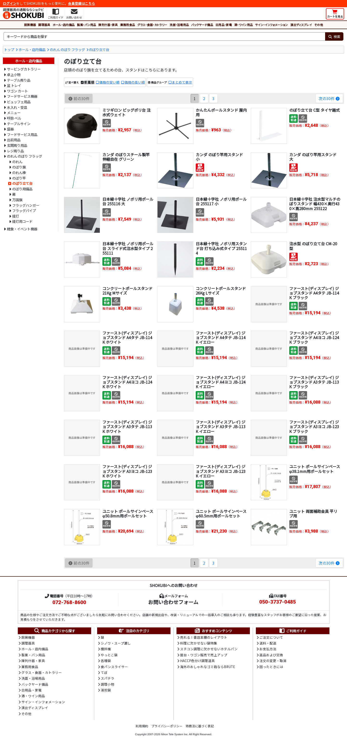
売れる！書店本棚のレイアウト (203, 637)
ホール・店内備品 (64, 25)
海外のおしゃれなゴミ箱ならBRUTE (207, 666)
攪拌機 (106, 648)
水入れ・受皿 (17, 107)
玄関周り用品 (17, 145)
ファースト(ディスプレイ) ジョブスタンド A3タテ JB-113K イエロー (221, 426)
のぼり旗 (19, 166)
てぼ (104, 672)
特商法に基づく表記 (200, 726)
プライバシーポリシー (167, 726)
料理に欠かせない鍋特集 (198, 643)
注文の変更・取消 (272, 660)
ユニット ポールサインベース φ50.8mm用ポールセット (127, 513)
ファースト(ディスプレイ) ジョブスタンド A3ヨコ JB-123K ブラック (314, 426)
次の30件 (329, 98)
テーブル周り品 (18, 80)
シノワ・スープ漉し (116, 643)
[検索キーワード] (164, 36)
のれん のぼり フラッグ (67, 49)
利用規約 (142, 726)
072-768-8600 (69, 602)
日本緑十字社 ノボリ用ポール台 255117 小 (221, 201)
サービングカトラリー (24, 68)
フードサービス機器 (22, 96)
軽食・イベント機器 (22, 228)
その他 (318, 25)
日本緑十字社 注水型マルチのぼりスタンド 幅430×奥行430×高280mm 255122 (314, 203)
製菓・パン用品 (86, 25)
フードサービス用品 (22, 134)
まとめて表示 (182, 82)
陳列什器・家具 (108, 25)
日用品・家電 (223, 25)
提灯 (15, 216)
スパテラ (107, 678)
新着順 (89, 82)
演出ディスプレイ (301, 25)
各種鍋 (106, 660)
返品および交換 (271, 654)
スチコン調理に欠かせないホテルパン (209, 648)
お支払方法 (267, 648)
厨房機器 (30, 25)
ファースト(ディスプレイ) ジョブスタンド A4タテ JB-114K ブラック (314, 292)
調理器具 (44, 25)
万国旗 (17, 199)
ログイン (9, 3)
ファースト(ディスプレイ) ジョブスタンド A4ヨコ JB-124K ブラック (314, 337)
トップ (9, 49)
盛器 (10, 128)
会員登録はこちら (81, 3)
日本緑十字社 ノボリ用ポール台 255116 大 (127, 201)
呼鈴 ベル (14, 118)
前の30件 (78, 98)
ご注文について (271, 637)
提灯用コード (22, 221)
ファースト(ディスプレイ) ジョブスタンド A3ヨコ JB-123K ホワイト (127, 471)
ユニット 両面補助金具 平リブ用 (313, 513)
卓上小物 (13, 74)
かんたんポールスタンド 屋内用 (221, 112)
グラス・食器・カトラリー (152, 25)
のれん (17, 161)
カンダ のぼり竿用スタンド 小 (219, 157)
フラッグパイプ (24, 210)
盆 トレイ (14, 85)
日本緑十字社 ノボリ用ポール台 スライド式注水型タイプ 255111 (127, 248)
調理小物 (107, 684)
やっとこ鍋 (109, 654)
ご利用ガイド (292, 630)
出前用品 (13, 139)
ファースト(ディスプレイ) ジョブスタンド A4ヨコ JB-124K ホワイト (127, 381)
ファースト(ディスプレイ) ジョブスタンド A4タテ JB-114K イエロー (221, 337)
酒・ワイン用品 (243, 25)
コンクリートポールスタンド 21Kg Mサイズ (127, 290)
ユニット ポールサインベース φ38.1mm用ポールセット (314, 469)
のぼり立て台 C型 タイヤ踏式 (314, 110)
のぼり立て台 (99, 49)
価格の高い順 (135, 82)
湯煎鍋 (106, 690)
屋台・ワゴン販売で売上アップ (203, 654)
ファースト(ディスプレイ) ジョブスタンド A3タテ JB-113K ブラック (314, 381)
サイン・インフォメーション (271, 25)
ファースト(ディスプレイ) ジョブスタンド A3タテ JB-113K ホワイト (127, 426)
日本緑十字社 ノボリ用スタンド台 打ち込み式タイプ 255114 (221, 248)
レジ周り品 (15, 150)
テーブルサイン (18, 123)
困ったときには (271, 666)
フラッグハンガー (25, 205)
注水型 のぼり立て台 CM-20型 (313, 246)
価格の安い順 (109, 82)
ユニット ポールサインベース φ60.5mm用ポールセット (221, 513)
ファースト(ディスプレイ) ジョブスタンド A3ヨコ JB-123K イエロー (221, 471)
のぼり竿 (19, 178)
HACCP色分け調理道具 (197, 660)
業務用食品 (127, 25)
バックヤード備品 (202, 25)
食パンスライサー (114, 666)
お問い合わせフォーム (173, 602)
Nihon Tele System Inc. (174, 734)
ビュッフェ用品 (19, 101)
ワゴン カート (17, 90)
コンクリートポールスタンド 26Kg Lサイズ (221, 290)
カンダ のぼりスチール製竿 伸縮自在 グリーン (126, 157)
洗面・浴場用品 (179, 25)
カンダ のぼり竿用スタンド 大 (312, 157)
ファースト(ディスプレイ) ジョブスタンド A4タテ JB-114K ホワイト (127, 337)
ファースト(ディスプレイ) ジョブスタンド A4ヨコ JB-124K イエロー (221, 381)
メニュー (13, 112)
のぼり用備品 (22, 188)
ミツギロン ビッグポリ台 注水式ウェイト (126, 112)
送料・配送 (267, 643)
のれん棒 (19, 172)
